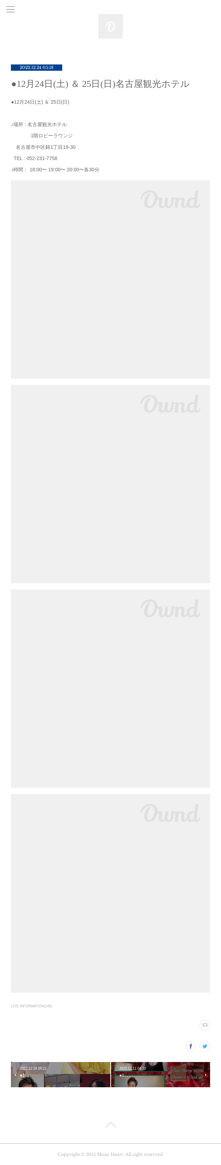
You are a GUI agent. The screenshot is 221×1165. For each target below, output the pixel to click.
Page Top (110, 1126)
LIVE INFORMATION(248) (31, 1006)
